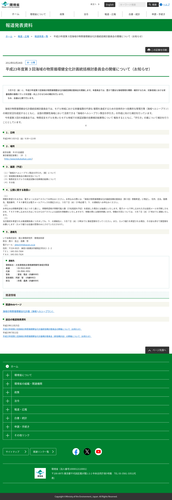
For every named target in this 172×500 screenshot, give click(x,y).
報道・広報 (23, 36)
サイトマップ (12, 451)
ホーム (13, 14)
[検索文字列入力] (132, 4)
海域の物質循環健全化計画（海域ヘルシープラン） (28, 311)
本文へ (93, 4)
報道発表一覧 (41, 36)
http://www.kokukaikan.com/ (18, 158)
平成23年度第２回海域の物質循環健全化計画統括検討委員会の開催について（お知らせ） (42, 329)
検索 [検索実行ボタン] (154, 4)
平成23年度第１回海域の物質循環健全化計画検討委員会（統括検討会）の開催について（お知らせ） (47, 336)
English (110, 4)
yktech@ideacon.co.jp (25, 244)
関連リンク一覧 (41, 451)
